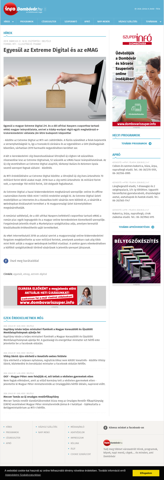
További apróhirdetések (134, 227)
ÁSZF (73, 449)
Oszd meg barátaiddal (24, 261)
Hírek (7, 21)
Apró (87, 21)
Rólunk (75, 443)
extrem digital (39, 274)
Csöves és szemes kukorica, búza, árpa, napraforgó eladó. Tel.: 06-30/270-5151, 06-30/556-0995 (134, 169)
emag (26, 274)
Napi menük (103, 21)
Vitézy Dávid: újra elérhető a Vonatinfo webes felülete (35, 356)
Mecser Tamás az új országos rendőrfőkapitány (31, 397)
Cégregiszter (49, 21)
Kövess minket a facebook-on (126, 428)
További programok (134, 143)
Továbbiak (151, 21)
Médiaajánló (77, 427)
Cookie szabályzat (81, 454)
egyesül (17, 274)
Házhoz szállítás (128, 21)
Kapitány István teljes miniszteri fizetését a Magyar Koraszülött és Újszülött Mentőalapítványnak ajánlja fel (48, 331)
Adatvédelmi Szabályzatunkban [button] (23, 475)
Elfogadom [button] (146, 473)
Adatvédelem (78, 432)
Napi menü (44, 432)
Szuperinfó (71, 21)
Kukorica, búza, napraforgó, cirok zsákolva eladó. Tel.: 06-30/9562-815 (133, 215)
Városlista (45, 9)
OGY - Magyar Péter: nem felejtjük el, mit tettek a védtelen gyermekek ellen (48, 377)
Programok (26, 21)
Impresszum (77, 438)
